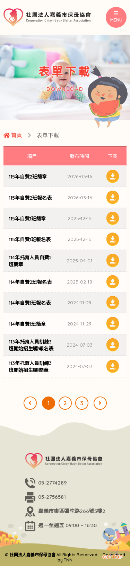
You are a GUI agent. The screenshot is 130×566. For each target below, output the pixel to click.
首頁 (12, 135)
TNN (68, 560)
